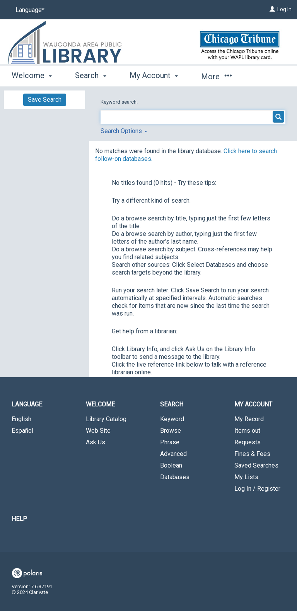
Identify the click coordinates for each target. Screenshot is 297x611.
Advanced (173, 453)
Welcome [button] (32, 75)
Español (22, 430)
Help (19, 518)
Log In (284, 9)
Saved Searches (256, 465)
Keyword (172, 419)
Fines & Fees (252, 453)
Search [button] (90, 75)
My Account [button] (154, 75)
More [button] (216, 76)
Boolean (171, 465)
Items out (247, 430)
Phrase (169, 442)
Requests (247, 442)
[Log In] (272, 9)
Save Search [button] (44, 99)
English (21, 419)
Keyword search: (120, 102)
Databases (174, 477)
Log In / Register (257, 488)
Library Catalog (106, 419)
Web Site (98, 430)
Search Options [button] (124, 131)
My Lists (246, 477)
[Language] (29, 10)
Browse (170, 430)
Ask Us (95, 442)
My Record (249, 419)
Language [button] (27, 404)
